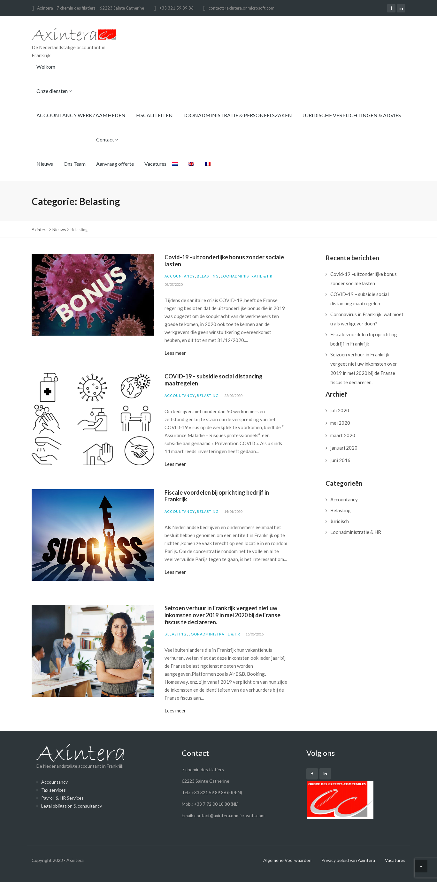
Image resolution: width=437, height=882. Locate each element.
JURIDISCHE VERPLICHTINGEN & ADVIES (352, 115)
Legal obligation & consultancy (71, 806)
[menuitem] (175, 168)
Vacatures (155, 164)
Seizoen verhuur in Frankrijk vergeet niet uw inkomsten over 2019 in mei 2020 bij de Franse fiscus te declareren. (222, 614)
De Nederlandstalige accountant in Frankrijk (80, 756)
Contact (107, 139)
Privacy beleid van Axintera (348, 860)
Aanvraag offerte (115, 164)
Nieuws (44, 164)
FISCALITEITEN (154, 115)
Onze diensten (54, 91)
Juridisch (339, 521)
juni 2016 (340, 460)
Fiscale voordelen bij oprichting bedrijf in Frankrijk (217, 496)
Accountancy (180, 276)
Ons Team (75, 164)
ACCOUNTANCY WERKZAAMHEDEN (81, 115)
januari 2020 (343, 448)
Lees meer (175, 353)
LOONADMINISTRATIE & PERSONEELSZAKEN (237, 115)
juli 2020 (339, 410)
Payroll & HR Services (62, 798)
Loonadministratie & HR (246, 276)
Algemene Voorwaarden (287, 860)
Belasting (208, 276)
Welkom (45, 67)
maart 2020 (342, 435)
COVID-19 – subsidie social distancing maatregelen (214, 380)
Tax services (53, 790)
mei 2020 (340, 423)
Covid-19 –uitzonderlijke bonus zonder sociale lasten (224, 261)
